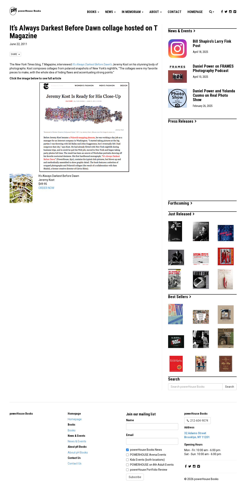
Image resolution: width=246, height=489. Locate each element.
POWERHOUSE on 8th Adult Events (152, 464)
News (110, 12)
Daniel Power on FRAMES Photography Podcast (213, 68)
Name (130, 420)
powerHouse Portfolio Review (148, 469)
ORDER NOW (46, 187)
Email (129, 435)
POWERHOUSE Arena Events (148, 454)
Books (93, 12)
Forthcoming (180, 203)
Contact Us (74, 463)
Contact (174, 12)
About (155, 12)
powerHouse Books (21, 413)
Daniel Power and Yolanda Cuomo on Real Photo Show (214, 95)
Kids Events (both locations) (147, 459)
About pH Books (78, 452)
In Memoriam (132, 12)
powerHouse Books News (146, 449)
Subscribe (135, 477)
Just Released (181, 214)
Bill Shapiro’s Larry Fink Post (212, 43)
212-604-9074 (197, 420)
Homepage (195, 12)
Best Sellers (179, 296)
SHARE (15, 54)
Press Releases (182, 121)
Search (229, 386)
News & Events (181, 31)
